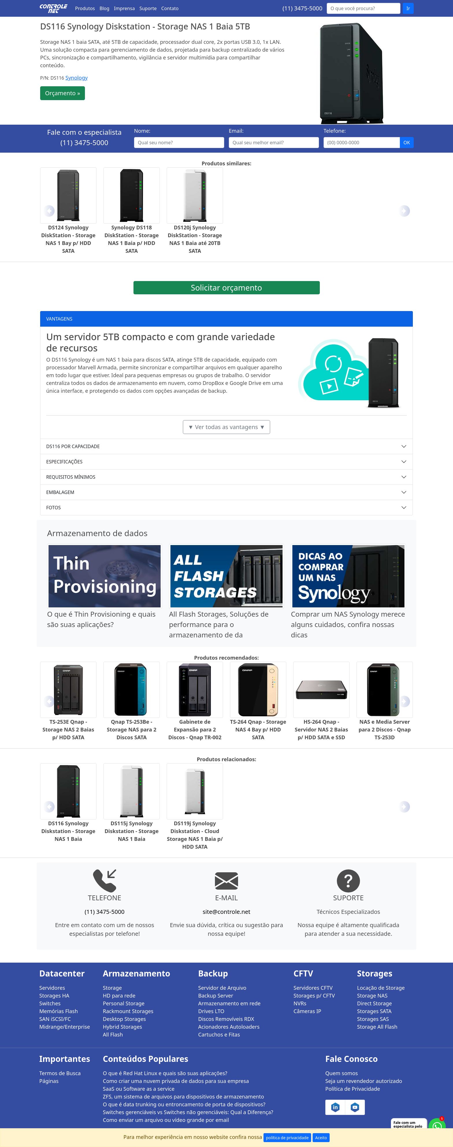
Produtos (85, 8)
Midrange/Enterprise (64, 1026)
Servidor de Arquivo (222, 987)
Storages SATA (374, 1011)
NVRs (300, 1003)
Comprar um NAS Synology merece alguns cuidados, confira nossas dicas (348, 624)
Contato (170, 8)
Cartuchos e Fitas (219, 1034)
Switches (50, 1003)
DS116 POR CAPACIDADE (73, 446)
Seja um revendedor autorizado (363, 1080)
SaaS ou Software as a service (138, 1088)
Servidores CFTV (313, 987)
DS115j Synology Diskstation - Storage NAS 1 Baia (132, 831)
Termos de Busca (60, 1073)
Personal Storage (123, 1003)
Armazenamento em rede (229, 1003)
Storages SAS (373, 1018)
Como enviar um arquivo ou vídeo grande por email (166, 1119)
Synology (77, 77)
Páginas (49, 1080)
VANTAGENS (59, 319)
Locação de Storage (381, 987)
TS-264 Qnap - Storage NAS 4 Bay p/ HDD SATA (258, 729)
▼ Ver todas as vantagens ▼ (226, 427)
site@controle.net (226, 912)
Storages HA (54, 995)
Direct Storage (374, 1003)
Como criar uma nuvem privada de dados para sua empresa (176, 1080)
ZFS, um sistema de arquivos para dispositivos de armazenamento (183, 1096)
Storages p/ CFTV (314, 995)
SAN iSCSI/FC (55, 1018)
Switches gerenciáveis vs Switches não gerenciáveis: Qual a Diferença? (188, 1112)
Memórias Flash (58, 1011)
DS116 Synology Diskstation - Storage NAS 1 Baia (68, 831)
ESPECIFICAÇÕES (64, 462)
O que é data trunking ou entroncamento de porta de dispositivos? (184, 1104)
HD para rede (119, 995)
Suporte (148, 8)
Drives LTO (211, 1011)
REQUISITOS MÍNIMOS (70, 477)
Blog (104, 8)
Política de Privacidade (352, 1088)
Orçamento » (62, 93)
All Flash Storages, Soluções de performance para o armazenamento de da (219, 624)
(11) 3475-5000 (302, 8)
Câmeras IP (307, 1011)
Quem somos (341, 1073)
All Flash (113, 1034)
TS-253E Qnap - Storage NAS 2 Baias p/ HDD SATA (68, 729)
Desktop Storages (124, 1018)
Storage (112, 987)
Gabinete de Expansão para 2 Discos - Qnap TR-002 (195, 729)
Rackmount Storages (128, 1011)
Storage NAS (372, 995)
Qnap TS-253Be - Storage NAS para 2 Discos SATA (132, 729)
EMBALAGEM (60, 492)
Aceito (321, 1137)
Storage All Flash (377, 1026)
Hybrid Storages (122, 1026)
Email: (236, 130)
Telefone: (335, 130)
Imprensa (124, 8)
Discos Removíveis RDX (226, 1018)
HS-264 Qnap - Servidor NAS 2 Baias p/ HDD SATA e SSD (321, 729)
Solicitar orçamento (226, 287)
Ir (408, 8)
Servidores (52, 987)
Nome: (142, 130)
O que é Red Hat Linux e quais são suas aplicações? (165, 1073)
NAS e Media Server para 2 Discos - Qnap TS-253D (385, 729)
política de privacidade (287, 1137)
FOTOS (53, 507)
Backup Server (215, 995)
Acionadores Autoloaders (228, 1026)
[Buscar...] (363, 8)
